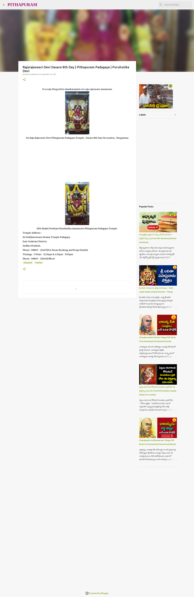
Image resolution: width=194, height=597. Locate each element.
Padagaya (28, 263)
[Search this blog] (178, 4)
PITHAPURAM (22, 4)
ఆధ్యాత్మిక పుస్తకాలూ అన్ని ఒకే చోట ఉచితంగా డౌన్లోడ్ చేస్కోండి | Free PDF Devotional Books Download (157, 238)
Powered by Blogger (97, 593)
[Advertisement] (77, 159)
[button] (24, 80)
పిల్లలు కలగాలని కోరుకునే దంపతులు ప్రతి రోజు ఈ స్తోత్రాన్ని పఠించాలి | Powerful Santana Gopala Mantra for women (157, 391)
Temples (38, 263)
